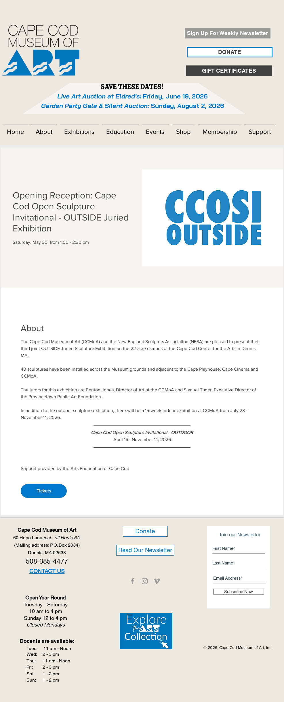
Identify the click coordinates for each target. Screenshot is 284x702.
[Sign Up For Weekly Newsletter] (227, 33)
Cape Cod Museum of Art (47, 530)
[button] (44, 129)
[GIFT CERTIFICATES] (229, 70)
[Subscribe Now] (238, 592)
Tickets (44, 490)
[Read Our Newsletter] (145, 550)
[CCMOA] (133, 581)
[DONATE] (229, 52)
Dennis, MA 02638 (47, 552)
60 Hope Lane (47, 537)
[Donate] (145, 531)
